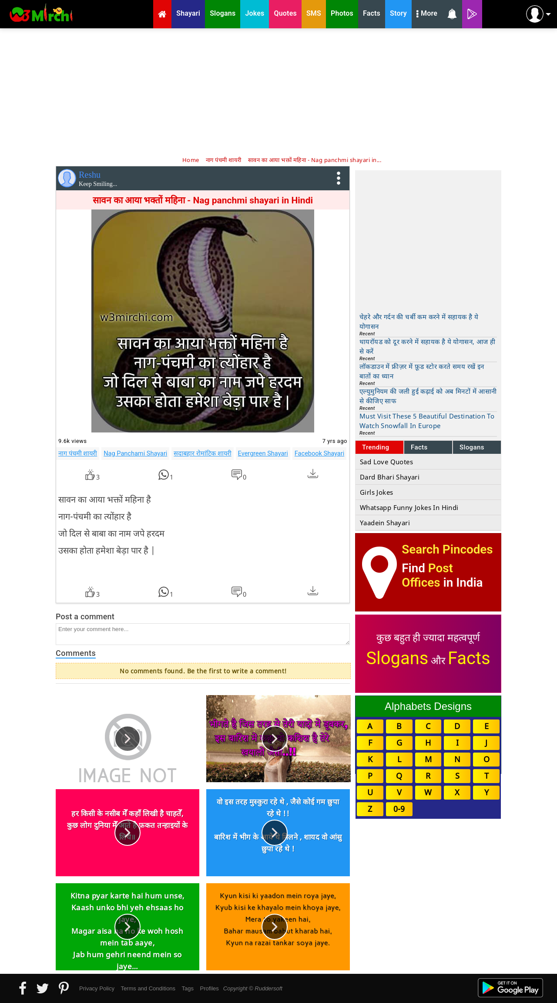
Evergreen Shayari (263, 453)
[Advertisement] (278, 91)
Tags (188, 988)
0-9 (399, 809)
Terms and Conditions (148, 988)
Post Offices (427, 575)
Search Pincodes (447, 549)
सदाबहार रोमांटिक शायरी (202, 453)
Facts (419, 447)
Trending (375, 447)
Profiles (209, 988)
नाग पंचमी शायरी (77, 453)
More (426, 14)
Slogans (472, 447)
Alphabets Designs (428, 706)
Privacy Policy (96, 988)
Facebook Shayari (319, 453)
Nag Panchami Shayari (135, 453)
